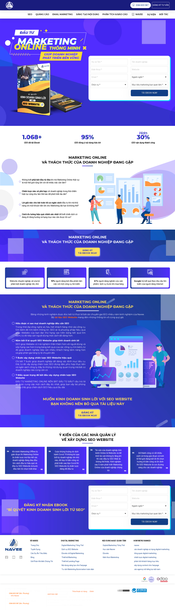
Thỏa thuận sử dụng (79, 591)
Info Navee (15, 596)
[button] (160, 5)
